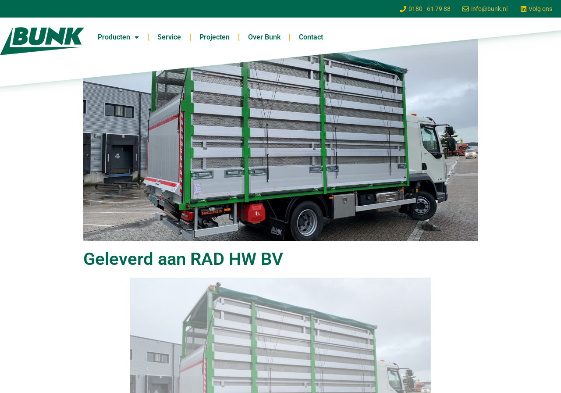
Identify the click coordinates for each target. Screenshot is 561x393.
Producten (118, 37)
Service (169, 37)
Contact (311, 37)
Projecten (214, 37)
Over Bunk (264, 37)
